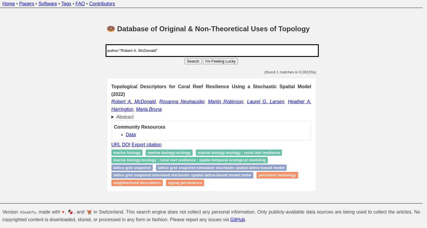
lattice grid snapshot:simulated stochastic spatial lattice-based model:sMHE (182, 175)
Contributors (102, 3)
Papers (26, 3)
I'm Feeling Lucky (220, 61)
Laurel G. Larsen (265, 101)
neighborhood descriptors (137, 183)
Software (47, 3)
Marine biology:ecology (168, 152)
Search (193, 61)
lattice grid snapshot (132, 167)
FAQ (80, 3)
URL (116, 144)
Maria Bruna (149, 109)
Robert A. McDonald (133, 101)
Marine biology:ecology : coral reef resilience (239, 152)
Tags (66, 3)
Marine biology (126, 152)
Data (131, 134)
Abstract (125, 116)
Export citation (146, 144)
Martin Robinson (226, 101)
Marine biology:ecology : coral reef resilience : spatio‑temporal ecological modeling (189, 160)
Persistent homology (277, 175)
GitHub (237, 219)
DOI (126, 144)
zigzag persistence (185, 183)
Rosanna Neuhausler (181, 101)
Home (8, 3)
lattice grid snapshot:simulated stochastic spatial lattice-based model (221, 167)
